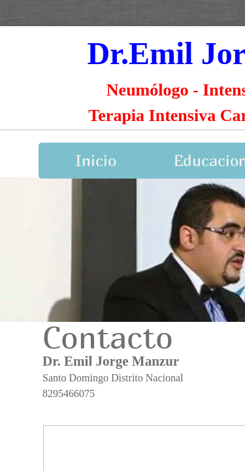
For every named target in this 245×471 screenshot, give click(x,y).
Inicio (95, 160)
